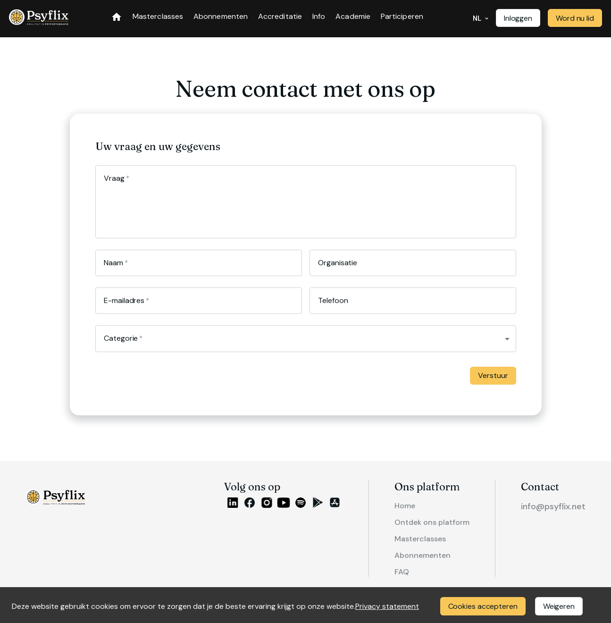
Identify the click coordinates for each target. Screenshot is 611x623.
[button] (305, 338)
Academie (352, 17)
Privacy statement (387, 606)
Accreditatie (280, 17)
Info (318, 17)
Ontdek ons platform (440, 520)
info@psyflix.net (556, 505)
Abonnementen (220, 17)
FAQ (413, 565)
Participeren (402, 17)
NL (481, 18)
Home (416, 505)
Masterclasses (158, 17)
